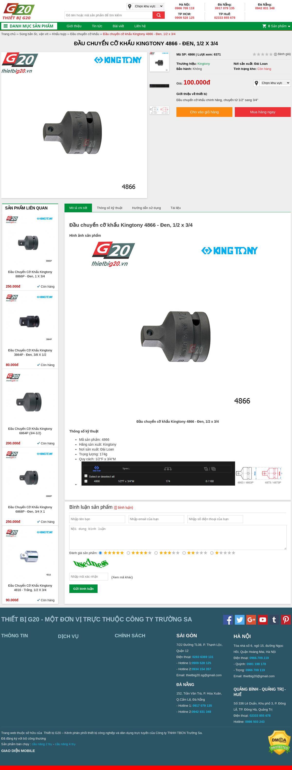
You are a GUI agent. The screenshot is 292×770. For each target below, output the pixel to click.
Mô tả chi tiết (78, 208)
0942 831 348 (265, 8)
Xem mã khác (122, 581)
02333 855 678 (224, 17)
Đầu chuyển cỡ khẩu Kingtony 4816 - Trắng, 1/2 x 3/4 (30, 588)
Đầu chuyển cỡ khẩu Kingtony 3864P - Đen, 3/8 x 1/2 (30, 352)
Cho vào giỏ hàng (204, 112)
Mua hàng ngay (262, 112)
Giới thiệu (74, 26)
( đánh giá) (272, 54)
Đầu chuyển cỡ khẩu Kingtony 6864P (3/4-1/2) (30, 431)
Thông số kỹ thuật (109, 208)
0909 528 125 (184, 17)
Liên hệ (140, 26)
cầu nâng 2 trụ (42, 748)
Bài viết (118, 26)
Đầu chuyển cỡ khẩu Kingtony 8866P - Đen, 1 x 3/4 (30, 274)
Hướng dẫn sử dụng (146, 208)
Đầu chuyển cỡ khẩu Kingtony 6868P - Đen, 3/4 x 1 (30, 509)
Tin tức (97, 26)
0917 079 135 (225, 8)
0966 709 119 (184, 8)
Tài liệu (176, 208)
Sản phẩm (277, 26)
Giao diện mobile (18, 755)
